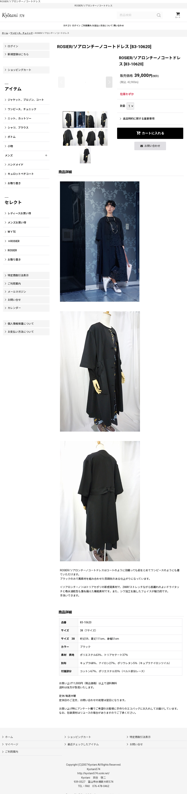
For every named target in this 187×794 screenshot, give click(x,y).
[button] (61, 86)
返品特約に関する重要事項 (137, 122)
